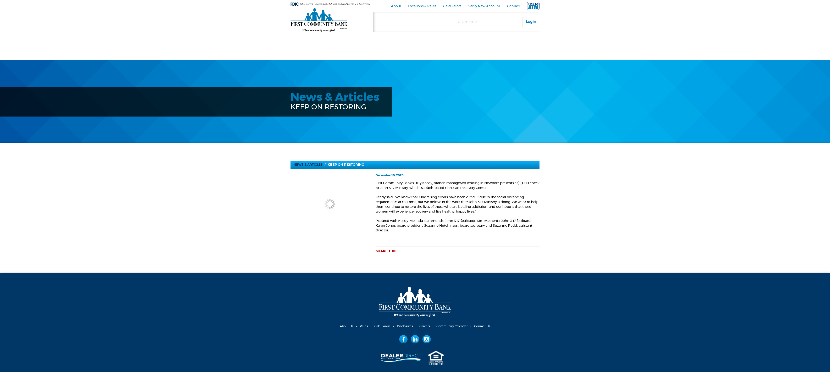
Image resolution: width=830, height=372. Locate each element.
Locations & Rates (422, 6)
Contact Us (482, 326)
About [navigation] (396, 6)
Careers (424, 326)
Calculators (452, 6)
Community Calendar (451, 326)
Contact (513, 6)
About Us (346, 326)
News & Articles (309, 164)
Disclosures (405, 326)
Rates (364, 326)
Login (531, 22)
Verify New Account (484, 6)
